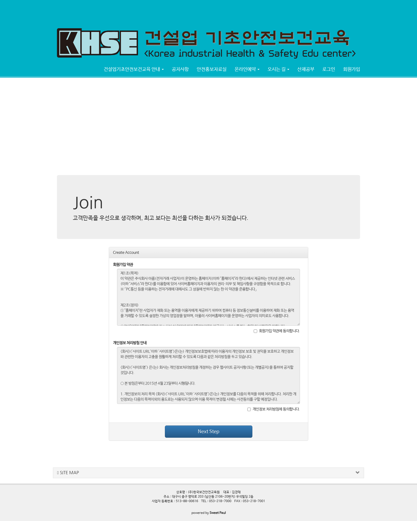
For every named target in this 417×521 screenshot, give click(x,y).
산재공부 (305, 69)
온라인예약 (247, 69)
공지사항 (180, 69)
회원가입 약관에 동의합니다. (277, 331)
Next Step (208, 431)
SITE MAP (68, 472)
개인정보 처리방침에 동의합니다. (273, 409)
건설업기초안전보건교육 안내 (134, 69)
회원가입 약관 (123, 265)
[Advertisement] (97, 12)
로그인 (328, 69)
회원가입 (351, 69)
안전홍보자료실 (212, 69)
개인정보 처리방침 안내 (130, 343)
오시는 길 (278, 69)
